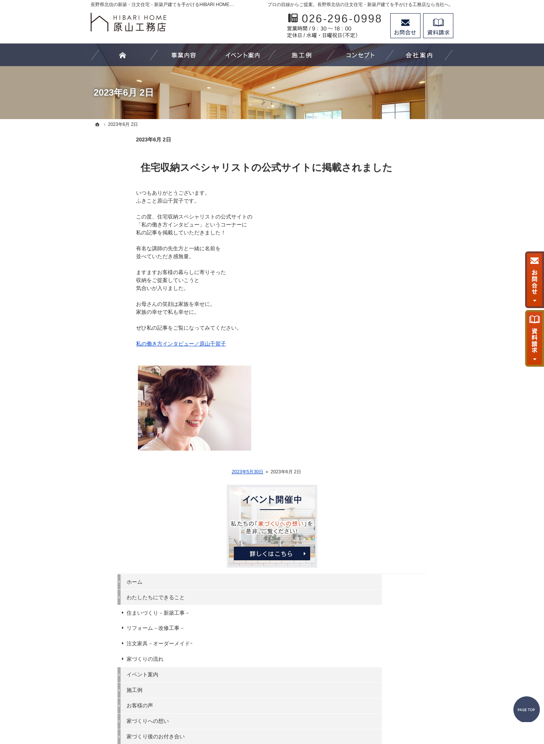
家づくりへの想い (393, 372)
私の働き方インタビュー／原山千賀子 (136, 344)
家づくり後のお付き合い (401, 387)
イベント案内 (387, 325)
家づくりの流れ (390, 310)
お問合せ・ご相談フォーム (408, 678)
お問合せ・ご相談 (393, 449)
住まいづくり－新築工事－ (403, 263)
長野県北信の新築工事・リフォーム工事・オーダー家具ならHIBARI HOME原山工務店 (261, 710)
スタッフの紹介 (390, 434)
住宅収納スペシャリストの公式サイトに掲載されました (221, 167)
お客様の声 (385, 356)
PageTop (520, 671)
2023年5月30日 (202, 471)
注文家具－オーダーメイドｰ (405, 294)
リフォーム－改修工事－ (401, 279)
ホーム (380, 232)
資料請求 (438, 25)
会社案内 (382, 403)
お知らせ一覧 (387, 465)
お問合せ (405, 25)
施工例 (380, 341)
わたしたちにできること (401, 248)
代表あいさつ (387, 418)
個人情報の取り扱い (395, 480)
